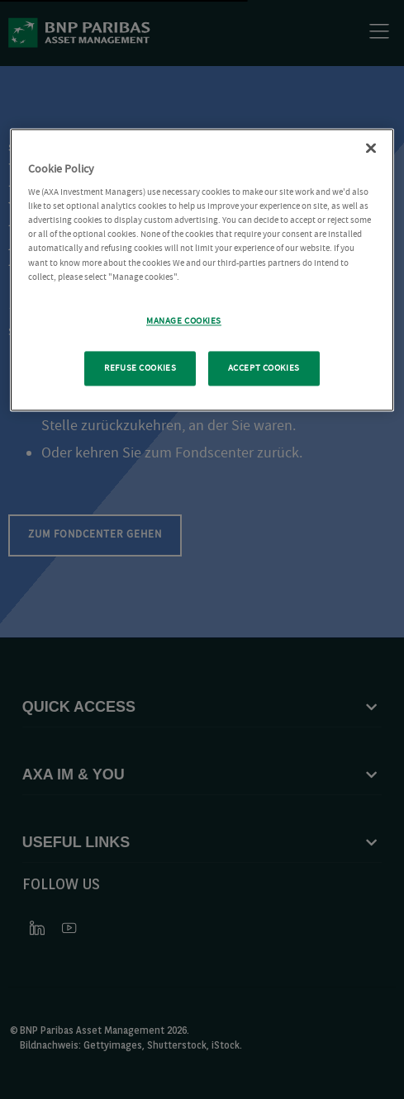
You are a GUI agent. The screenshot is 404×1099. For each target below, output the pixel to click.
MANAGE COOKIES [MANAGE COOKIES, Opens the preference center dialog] (183, 321)
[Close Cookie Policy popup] (371, 148)
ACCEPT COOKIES (264, 368)
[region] (202, 269)
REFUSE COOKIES (140, 368)
